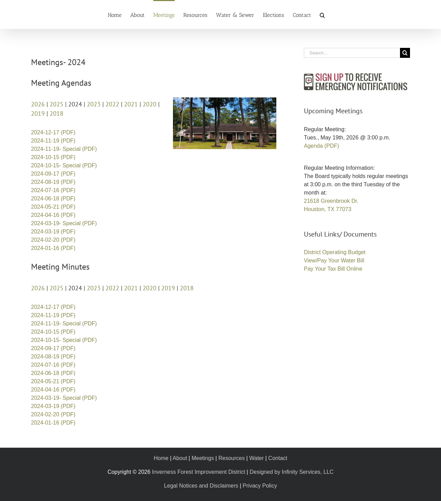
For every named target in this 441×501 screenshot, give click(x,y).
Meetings (203, 458)
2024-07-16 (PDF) (53, 190)
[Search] (405, 53)
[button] (322, 14)
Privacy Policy (260, 486)
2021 (131, 104)
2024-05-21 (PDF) (53, 207)
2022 (112, 104)
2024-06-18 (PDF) (53, 198)
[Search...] (352, 53)
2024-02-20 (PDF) (53, 240)
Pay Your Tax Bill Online (333, 269)
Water (256, 458)
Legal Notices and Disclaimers (201, 486)
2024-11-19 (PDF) (53, 141)
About (180, 458)
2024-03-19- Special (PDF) (64, 223)
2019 (38, 113)
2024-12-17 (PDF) (53, 132)
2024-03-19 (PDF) (53, 231)
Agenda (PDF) (321, 146)
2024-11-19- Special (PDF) (64, 149)
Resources (231, 458)
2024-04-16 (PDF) (53, 215)
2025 (56, 104)
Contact (277, 458)
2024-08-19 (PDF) (53, 182)
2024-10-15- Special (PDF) (64, 165)
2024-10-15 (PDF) (53, 157)
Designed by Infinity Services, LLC (291, 472)
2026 (38, 104)
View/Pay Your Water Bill (334, 260)
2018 (56, 113)
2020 (149, 104)
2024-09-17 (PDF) (53, 174)
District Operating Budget (335, 252)
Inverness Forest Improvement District (198, 472)
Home (161, 458)
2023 (94, 104)
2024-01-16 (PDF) (53, 248)
